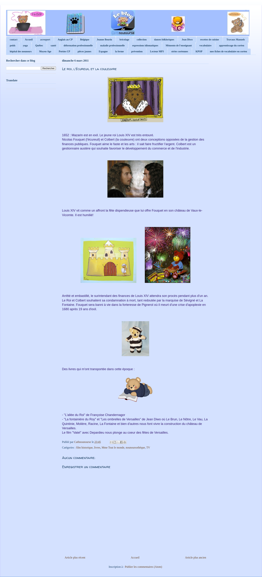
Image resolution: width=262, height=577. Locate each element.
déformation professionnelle (78, 45)
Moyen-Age (45, 51)
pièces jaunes (84, 51)
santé (53, 45)
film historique (84, 447)
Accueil (29, 39)
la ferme (119, 51)
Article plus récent (75, 557)
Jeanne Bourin (104, 39)
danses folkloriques (164, 39)
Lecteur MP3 (157, 51)
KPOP (199, 51)
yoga (25, 45)
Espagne (103, 51)
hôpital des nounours (21, 51)
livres (97, 447)
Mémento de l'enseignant (179, 45)
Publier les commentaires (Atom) (143, 566)
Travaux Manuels (236, 39)
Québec (39, 45)
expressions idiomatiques (145, 45)
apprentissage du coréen (231, 45)
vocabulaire (205, 45)
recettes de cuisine (209, 39)
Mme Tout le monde (113, 447)
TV (148, 447)
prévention (137, 51)
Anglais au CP (65, 39)
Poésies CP (64, 51)
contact (13, 39)
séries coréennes (179, 51)
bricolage (124, 39)
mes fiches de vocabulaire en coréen (228, 51)
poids (12, 45)
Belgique (84, 39)
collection (142, 39)
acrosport (45, 39)
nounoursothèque (135, 447)
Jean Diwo (187, 39)
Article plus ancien (195, 557)
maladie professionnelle (112, 45)
